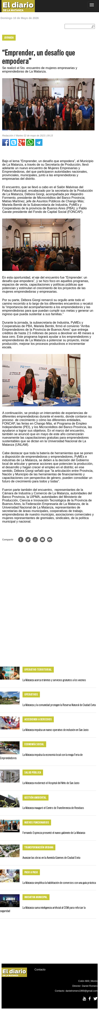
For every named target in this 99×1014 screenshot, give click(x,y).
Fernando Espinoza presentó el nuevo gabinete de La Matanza (53, 832)
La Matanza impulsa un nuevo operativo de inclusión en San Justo (55, 730)
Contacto (39, 969)
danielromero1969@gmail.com (82, 990)
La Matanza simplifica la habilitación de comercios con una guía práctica (59, 882)
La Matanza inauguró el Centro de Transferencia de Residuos (53, 808)
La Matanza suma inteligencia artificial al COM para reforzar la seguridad (43, 909)
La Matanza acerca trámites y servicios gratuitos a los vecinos (54, 680)
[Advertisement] (48, 633)
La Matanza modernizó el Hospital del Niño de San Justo (50, 783)
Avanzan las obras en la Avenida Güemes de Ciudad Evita (51, 857)
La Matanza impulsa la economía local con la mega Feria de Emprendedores (41, 756)
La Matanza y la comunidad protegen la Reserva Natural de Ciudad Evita (59, 705)
